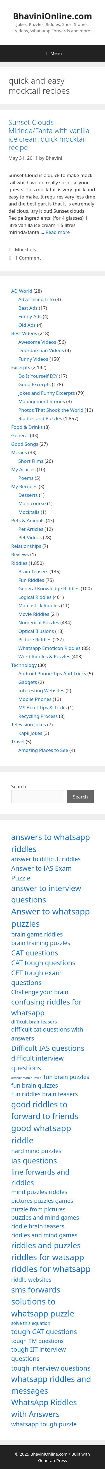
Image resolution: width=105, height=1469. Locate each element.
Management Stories (41, 401)
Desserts (28, 495)
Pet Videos (30, 537)
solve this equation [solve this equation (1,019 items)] (30, 1323)
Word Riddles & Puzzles (44, 656)
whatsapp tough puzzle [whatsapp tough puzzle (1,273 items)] (44, 1424)
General (20, 435)
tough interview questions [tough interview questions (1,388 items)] (50, 1368)
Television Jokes (28, 724)
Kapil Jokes (30, 733)
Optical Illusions (36, 631)
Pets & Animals (28, 520)
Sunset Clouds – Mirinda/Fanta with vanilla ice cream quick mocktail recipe (48, 134)
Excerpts (20, 367)
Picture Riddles (35, 639)
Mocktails (25, 249)
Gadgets (27, 682)
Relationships (26, 546)
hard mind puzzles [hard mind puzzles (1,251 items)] (36, 1151)
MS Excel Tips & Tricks (42, 707)
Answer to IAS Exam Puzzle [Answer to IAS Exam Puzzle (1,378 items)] (41, 873)
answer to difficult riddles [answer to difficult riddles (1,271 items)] (46, 859)
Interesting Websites (41, 690)
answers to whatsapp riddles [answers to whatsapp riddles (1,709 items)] (50, 843)
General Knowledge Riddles (49, 588)
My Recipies (24, 486)
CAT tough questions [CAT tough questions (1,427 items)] (43, 962)
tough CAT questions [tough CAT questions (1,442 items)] (44, 1331)
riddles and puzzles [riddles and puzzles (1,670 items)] (46, 1245)
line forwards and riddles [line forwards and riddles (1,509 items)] (40, 1177)
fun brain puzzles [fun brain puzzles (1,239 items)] (66, 1077)
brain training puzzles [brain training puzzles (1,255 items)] (40, 943)
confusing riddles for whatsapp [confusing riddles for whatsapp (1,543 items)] (46, 1007)
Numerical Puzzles (38, 622)
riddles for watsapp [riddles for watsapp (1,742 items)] (47, 1257)
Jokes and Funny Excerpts (46, 393)
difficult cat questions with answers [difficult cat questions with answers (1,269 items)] (47, 1033)
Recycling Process (38, 716)
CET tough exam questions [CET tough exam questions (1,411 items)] (36, 977)
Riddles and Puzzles (40, 418)
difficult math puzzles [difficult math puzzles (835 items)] (26, 1078)
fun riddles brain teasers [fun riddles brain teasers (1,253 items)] (44, 1094)
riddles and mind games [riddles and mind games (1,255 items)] (44, 1235)
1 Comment (28, 258)
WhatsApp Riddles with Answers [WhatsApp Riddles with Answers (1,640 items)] (44, 1408)
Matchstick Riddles (39, 605)
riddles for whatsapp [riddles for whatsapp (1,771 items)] (51, 1268)
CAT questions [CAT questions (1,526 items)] (34, 952)
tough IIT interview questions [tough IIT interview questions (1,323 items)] (38, 1353)
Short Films (30, 461)
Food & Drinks (27, 427)
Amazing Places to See (43, 750)
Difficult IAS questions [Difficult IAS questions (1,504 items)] (47, 1048)
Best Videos (24, 333)
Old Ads (27, 325)
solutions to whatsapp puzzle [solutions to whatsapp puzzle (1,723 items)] (42, 1307)
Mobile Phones (35, 699)
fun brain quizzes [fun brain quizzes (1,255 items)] (34, 1085)
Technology (24, 665)
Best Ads (28, 308)
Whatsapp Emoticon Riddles (49, 648)
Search (18, 786)
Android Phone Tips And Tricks (52, 673)
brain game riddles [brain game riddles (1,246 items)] (37, 934)
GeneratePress (52, 1460)
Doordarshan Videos (41, 350)
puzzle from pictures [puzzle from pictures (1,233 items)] (38, 1209)
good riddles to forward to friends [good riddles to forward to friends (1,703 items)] (44, 1110)
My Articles (23, 469)
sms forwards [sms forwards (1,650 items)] (35, 1289)
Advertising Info (36, 299)
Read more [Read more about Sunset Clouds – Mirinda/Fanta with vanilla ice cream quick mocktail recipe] (57, 232)
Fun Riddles (31, 580)
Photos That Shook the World (50, 410)
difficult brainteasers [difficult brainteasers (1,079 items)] (34, 1021)
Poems (26, 478)
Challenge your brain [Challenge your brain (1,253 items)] (39, 992)
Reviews (20, 554)
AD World (21, 291)
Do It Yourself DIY (38, 376)
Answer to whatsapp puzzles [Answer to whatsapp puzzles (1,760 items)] (50, 917)
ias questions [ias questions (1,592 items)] (34, 1161)
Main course (32, 503)
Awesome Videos (37, 342)
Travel (17, 741)
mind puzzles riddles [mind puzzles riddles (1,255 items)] (39, 1192)
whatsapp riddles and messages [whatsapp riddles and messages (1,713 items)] (51, 1385)
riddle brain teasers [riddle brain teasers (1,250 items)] (37, 1226)
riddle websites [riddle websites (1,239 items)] (31, 1279)
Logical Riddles (35, 597)
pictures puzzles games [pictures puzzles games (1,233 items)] (42, 1200)
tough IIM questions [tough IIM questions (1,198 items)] (37, 1341)
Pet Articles (30, 529)
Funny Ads (30, 316)
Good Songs (24, 444)
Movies (19, 452)
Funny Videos (33, 359)
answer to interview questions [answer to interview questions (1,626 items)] (46, 894)
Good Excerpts (34, 384)
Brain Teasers (33, 571)
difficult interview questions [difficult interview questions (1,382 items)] (37, 1063)
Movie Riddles (33, 614)
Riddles (19, 563)
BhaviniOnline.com (52, 16)
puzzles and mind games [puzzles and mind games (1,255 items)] (45, 1217)
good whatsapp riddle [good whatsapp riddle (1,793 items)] (41, 1134)
